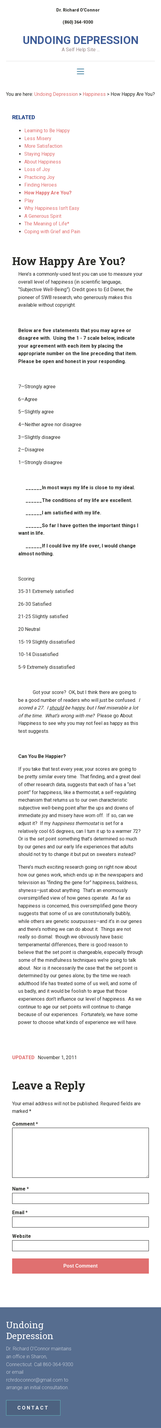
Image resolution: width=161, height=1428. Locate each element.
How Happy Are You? (48, 193)
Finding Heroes (40, 185)
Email (20, 1212)
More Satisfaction (43, 146)
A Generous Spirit (42, 216)
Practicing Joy (39, 177)
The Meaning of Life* (46, 224)
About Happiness (42, 162)
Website (21, 1236)
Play (29, 201)
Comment (25, 1124)
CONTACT (33, 1408)
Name (20, 1189)
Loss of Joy (37, 169)
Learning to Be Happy (47, 130)
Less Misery (37, 138)
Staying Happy (39, 154)
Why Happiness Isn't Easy (51, 208)
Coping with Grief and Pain (52, 231)
